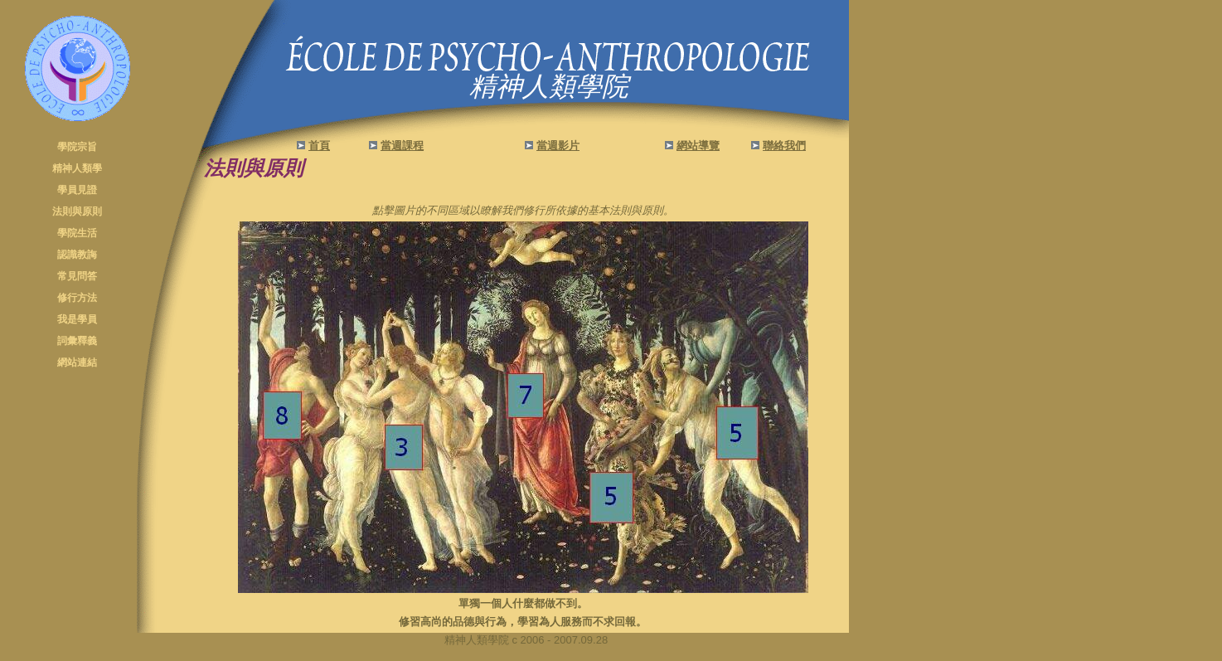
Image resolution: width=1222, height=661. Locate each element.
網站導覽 (698, 145)
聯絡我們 (784, 145)
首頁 (319, 145)
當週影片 (557, 145)
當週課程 (402, 145)
